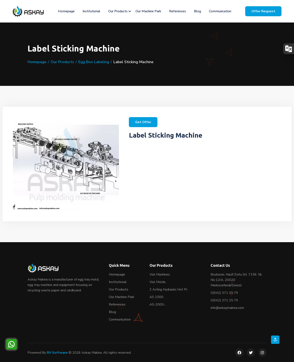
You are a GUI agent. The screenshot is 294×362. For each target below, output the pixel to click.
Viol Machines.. (160, 274)
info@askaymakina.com (227, 308)
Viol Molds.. (158, 282)
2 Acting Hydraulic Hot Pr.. (169, 289)
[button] (18, 164)
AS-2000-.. (158, 304)
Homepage (66, 11)
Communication (220, 11)
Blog (197, 11)
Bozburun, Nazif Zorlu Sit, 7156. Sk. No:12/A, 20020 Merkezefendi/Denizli (237, 280)
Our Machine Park (148, 11)
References (177, 11)
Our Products (118, 11)
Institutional (91, 11)
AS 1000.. (157, 297)
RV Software (57, 352)
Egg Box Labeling (93, 61)
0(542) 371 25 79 (224, 293)
